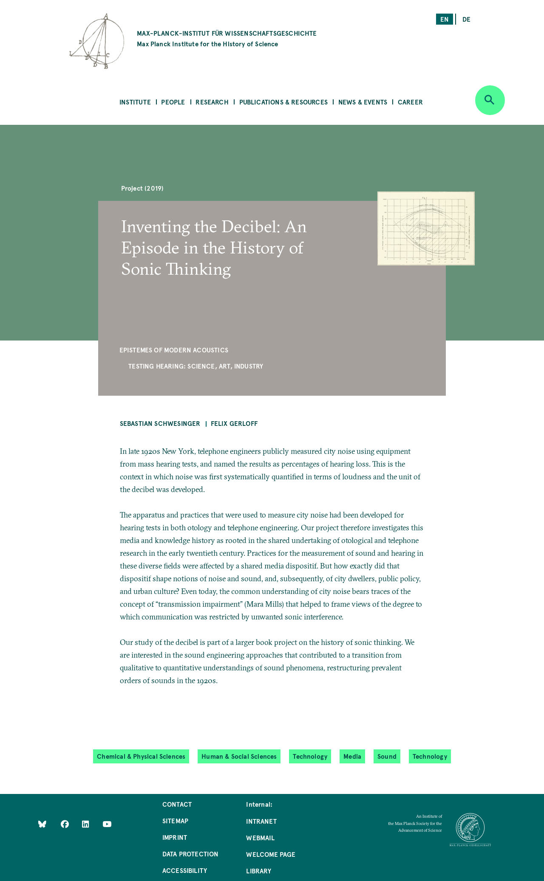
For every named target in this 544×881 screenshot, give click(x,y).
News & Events (362, 101)
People (173, 101)
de (466, 18)
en (444, 18)
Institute (135, 101)
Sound (387, 756)
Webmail (260, 837)
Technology (310, 756)
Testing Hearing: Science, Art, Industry (195, 365)
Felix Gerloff (234, 423)
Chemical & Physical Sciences (141, 756)
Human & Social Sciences (239, 756)
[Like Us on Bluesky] (42, 823)
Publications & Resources (283, 101)
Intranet (261, 820)
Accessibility (184, 870)
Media (352, 756)
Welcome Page (270, 854)
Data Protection (190, 853)
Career (410, 101)
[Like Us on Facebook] (66, 823)
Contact (177, 803)
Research (212, 101)
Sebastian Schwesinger (160, 423)
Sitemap (175, 820)
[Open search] (490, 100)
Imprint (174, 837)
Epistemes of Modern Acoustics (173, 349)
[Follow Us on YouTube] (106, 823)
